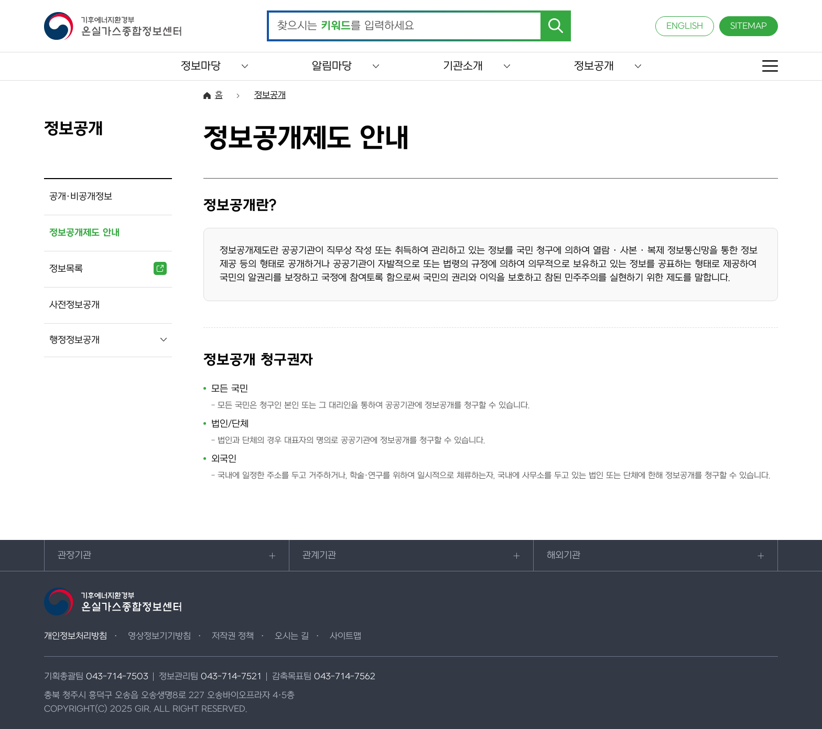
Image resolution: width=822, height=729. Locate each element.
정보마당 (201, 66)
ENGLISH (684, 26)
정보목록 (108, 268)
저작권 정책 (233, 636)
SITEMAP (748, 26)
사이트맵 (345, 636)
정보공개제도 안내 (84, 233)
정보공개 (594, 66)
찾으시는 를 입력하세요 (345, 26)
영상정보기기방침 (159, 636)
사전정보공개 (74, 305)
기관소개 (463, 66)
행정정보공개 (74, 340)
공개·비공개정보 (80, 197)
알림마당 (332, 66)
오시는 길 (292, 636)
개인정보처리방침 (75, 636)
